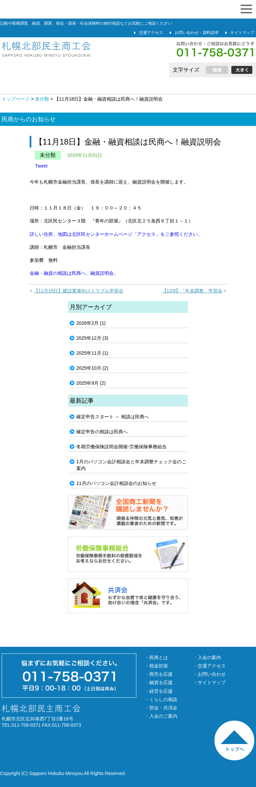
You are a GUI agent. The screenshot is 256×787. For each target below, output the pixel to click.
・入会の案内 (207, 657)
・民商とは (156, 657)
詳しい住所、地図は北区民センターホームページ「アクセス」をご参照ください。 (116, 234)
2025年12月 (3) (92, 338)
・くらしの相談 (161, 699)
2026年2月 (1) (91, 323)
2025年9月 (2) (91, 383)
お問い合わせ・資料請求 (197, 32)
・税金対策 (156, 665)
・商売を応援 (159, 674)
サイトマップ (242, 32)
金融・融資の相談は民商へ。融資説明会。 (74, 273)
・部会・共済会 (161, 707)
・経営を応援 (159, 691)
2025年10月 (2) (92, 368)
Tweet (41, 166)
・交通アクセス (209, 665)
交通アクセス (151, 32)
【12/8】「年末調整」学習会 (192, 290)
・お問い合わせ (209, 674)
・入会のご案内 (161, 716)
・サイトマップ (209, 682)
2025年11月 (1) (92, 353)
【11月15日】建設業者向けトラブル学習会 (78, 290)
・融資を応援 (159, 682)
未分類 (48, 155)
